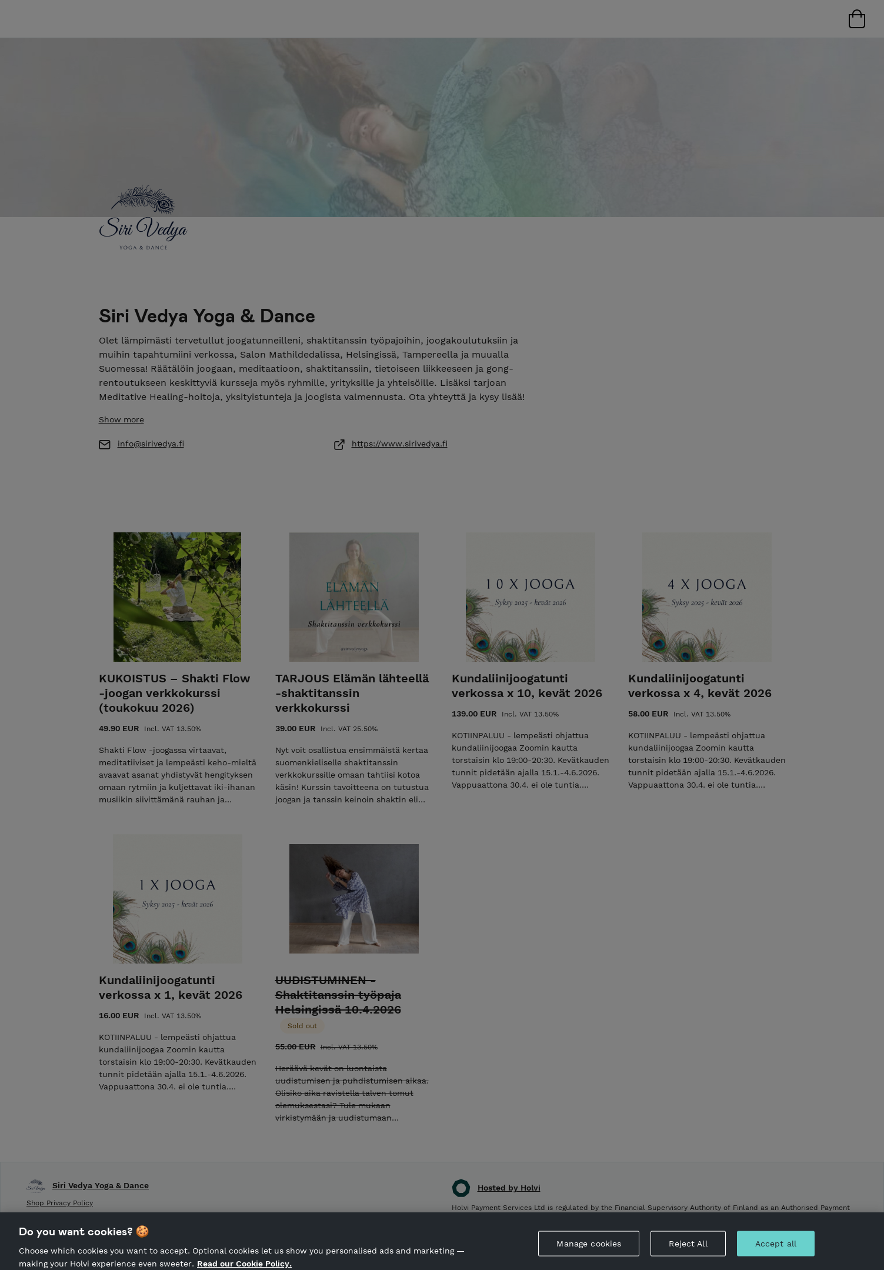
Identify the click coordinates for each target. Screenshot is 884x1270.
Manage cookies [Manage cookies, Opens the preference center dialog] (588, 1251)
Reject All (688, 1251)
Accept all (775, 1251)
